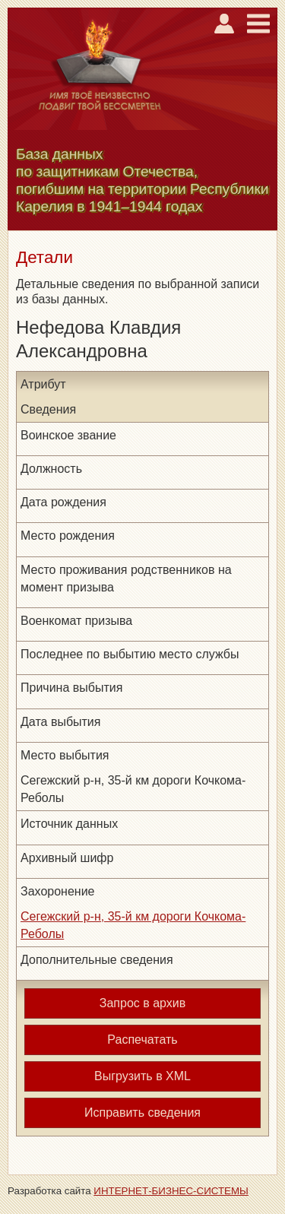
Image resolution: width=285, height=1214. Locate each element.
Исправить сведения (142, 1112)
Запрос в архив (142, 1003)
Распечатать (142, 1039)
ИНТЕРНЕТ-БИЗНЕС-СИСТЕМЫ (171, 1191)
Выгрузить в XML (142, 1076)
